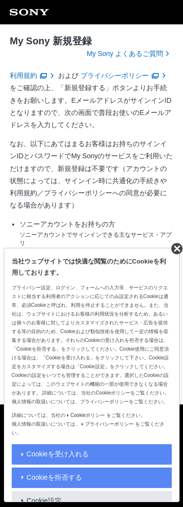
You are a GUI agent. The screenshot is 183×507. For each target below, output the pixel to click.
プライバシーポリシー (109, 424)
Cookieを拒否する (54, 477)
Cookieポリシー (87, 415)
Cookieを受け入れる (57, 454)
